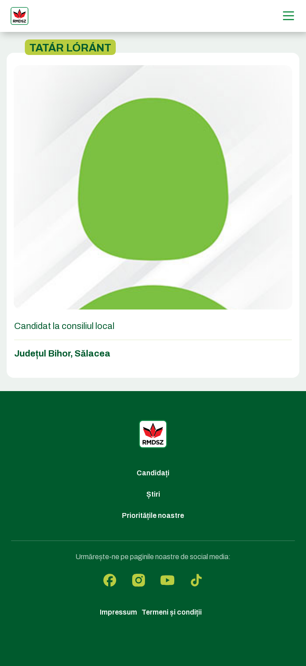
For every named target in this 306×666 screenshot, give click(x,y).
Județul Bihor (42, 353)
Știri (153, 494)
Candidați (153, 473)
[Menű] (288, 16)
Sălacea (92, 353)
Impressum (118, 612)
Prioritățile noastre (153, 515)
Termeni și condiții (171, 612)
